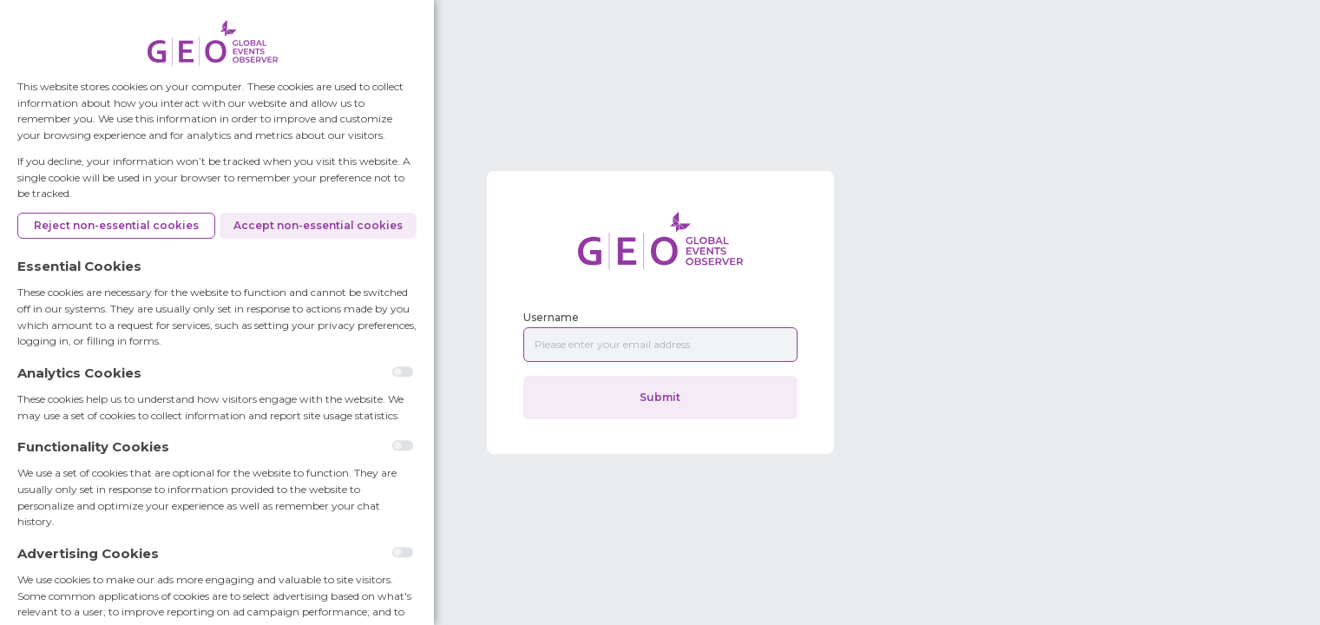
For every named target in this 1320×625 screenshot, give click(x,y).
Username (551, 317)
